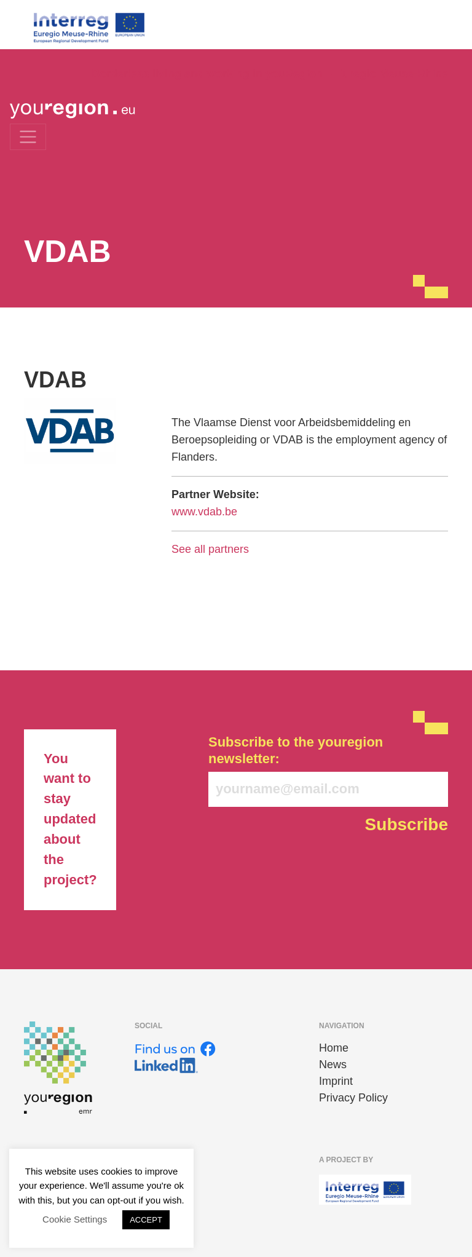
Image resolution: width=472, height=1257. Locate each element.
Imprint (336, 1081)
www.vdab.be (204, 512)
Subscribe (406, 824)
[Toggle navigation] (28, 137)
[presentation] (301, 870)
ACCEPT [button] (146, 1219)
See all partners (210, 549)
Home (333, 1048)
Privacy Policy (353, 1098)
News (333, 1064)
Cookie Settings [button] (74, 1219)
